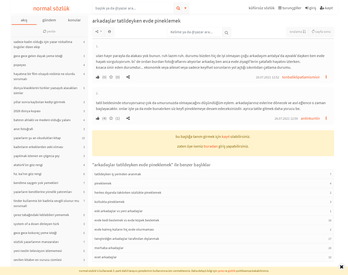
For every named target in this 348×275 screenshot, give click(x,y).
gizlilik (232, 271)
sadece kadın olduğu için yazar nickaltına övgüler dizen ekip (43, 44)
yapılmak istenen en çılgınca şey (37, 156)
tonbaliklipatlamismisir (301, 77)
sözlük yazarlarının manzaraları (36, 242)
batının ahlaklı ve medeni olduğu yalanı (42, 120)
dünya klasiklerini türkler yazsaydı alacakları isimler (45, 90)
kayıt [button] (226, 136)
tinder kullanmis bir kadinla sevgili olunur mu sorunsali (46, 203)
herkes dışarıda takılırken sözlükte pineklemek (127, 192)
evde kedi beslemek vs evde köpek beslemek (126, 220)
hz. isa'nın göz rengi (27, 174)
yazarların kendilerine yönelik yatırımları (43, 192)
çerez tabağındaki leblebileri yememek (41, 215)
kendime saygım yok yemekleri (36, 183)
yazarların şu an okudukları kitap (37, 138)
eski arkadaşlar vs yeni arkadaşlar (118, 211)
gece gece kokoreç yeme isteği (35, 233)
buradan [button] (211, 146)
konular (74, 19)
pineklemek (102, 183)
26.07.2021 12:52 (267, 77)
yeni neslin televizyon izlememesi (38, 251)
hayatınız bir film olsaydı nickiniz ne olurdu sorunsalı (44, 76)
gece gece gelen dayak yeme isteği (38, 56)
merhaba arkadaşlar (109, 248)
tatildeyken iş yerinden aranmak (117, 174)
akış (24, 19)
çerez (221, 271)
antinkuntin (310, 118)
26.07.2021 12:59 (286, 118)
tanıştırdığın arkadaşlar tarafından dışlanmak (126, 238)
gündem (49, 19)
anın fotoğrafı (23, 129)
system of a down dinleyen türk (36, 224)
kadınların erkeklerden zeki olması (38, 147)
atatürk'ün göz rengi (28, 165)
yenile (49, 31)
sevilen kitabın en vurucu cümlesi (38, 260)
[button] (262, 9)
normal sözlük (51, 8)
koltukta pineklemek (109, 202)
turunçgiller (290, 7)
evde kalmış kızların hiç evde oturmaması (124, 229)
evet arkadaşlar (105, 257)
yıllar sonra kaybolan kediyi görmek (39, 102)
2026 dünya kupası (27, 111)
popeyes (20, 65)
